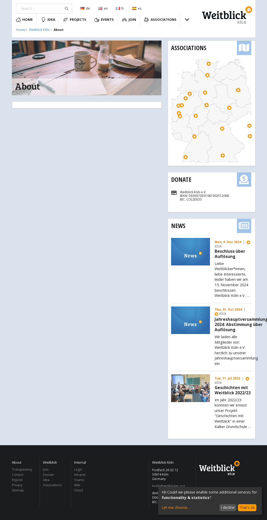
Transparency (22, 470)
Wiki (77, 485)
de (85, 8)
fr (120, 8)
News (178, 225)
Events (104, 19)
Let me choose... (175, 507)
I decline (228, 507)
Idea (48, 19)
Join (129, 19)
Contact (17, 474)
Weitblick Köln (39, 30)
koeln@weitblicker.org (168, 486)
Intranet (80, 474)
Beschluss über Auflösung (230, 254)
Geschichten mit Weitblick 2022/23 (233, 390)
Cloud (78, 490)
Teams (79, 480)
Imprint (17, 480)
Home (24, 19)
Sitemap (18, 490)
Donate (181, 179)
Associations (160, 19)
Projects (74, 19)
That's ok (247, 507)
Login (78, 470)
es (136, 8)
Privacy (17, 485)
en (103, 8)
